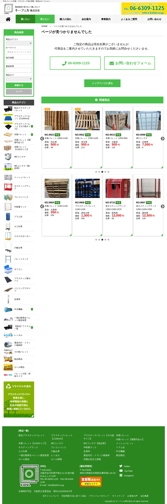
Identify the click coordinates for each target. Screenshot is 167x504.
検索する (19, 85)
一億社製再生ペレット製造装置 (33, 455)
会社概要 (144, 496)
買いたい (25, 19)
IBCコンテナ (57, 443)
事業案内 (106, 19)
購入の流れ (65, 19)
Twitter (124, 466)
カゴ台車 (22, 451)
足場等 (87, 451)
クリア (19, 91)
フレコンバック (58, 447)
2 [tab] (99, 171)
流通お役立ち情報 (92, 459)
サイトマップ (118, 496)
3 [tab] (102, 171)
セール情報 (56, 459)
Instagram (127, 475)
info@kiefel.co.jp (56, 485)
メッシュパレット (124, 443)
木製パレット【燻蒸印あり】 (130, 439)
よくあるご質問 (129, 19)
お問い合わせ (154, 19)
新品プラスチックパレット (31, 435)
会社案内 (86, 19)
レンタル (55, 455)
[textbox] (7, 61)
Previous (41, 138)
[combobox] (19, 61)
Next (161, 138)
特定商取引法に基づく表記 (74, 496)
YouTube (126, 471)
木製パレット (122, 435)
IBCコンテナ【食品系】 (95, 443)
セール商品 (23, 459)
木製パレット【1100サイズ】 (32, 443)
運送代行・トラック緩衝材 (97, 455)
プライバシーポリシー (99, 496)
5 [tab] (108, 171)
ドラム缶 (120, 447)
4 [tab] (105, 171)
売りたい (45, 19)
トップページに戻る (102, 83)
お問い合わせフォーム (130, 63)
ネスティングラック (28, 447)
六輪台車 (55, 451)
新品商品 (120, 455)
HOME (44, 26)
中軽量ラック (90, 447)
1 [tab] (96, 171)
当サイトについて (51, 496)
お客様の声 (132, 496)
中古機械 (120, 451)
